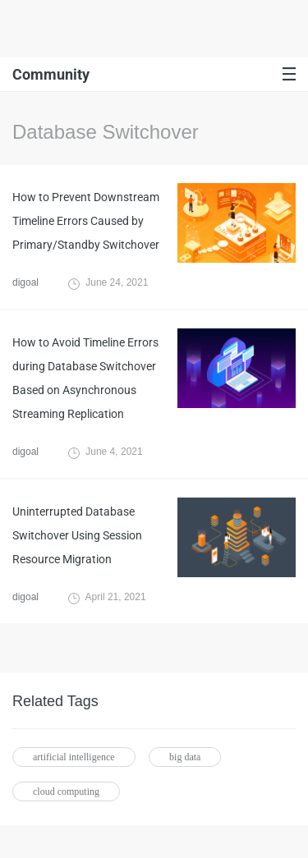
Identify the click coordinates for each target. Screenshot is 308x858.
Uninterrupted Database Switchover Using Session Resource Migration (77, 535)
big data (184, 757)
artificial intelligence (74, 757)
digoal (25, 282)
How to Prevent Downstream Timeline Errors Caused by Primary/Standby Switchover (85, 220)
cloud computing (66, 791)
